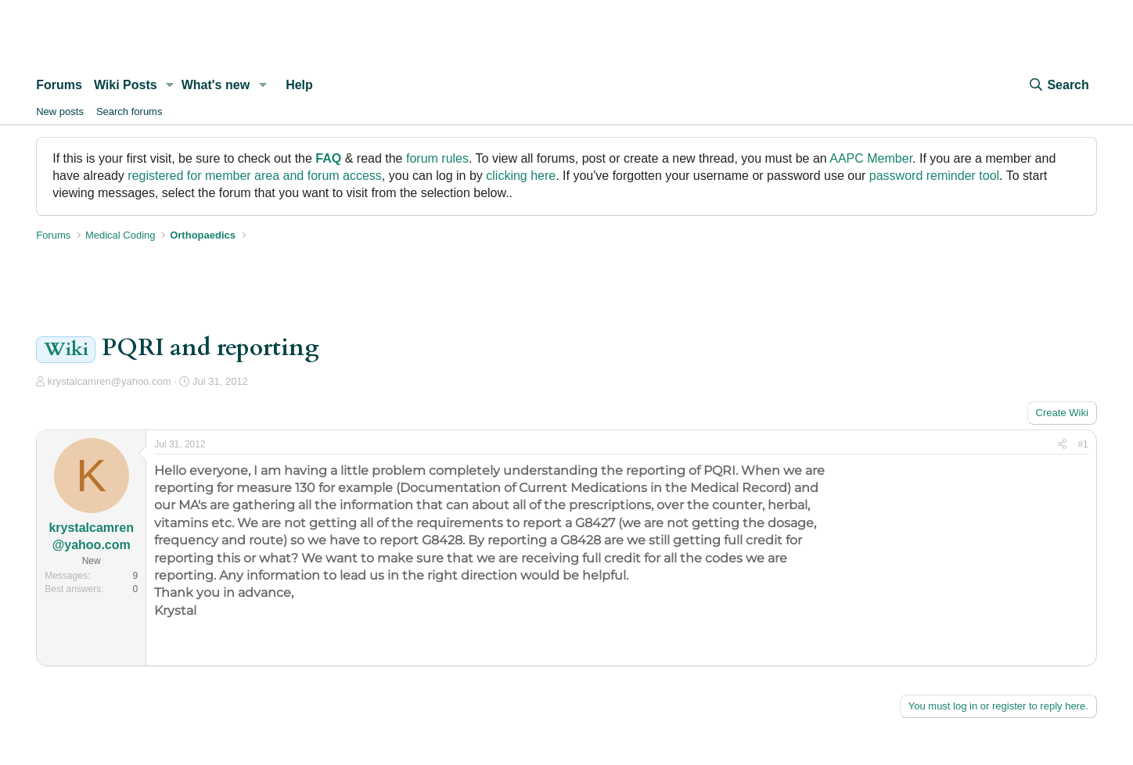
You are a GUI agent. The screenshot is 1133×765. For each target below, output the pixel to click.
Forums (59, 85)
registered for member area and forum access (255, 175)
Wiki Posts (125, 85)
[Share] (1062, 445)
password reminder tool (934, 175)
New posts (60, 111)
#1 (1082, 444)
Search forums (129, 111)
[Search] (1058, 85)
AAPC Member (870, 158)
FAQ (328, 158)
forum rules (437, 158)
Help (299, 85)
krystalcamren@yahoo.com (109, 381)
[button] (170, 85)
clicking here (521, 175)
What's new (216, 85)
